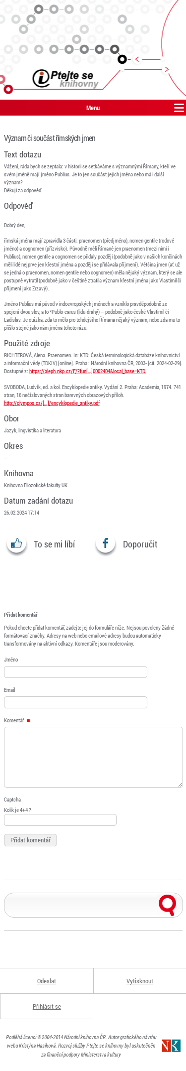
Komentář (17, 720)
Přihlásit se (47, 1006)
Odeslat (46, 981)
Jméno (11, 659)
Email (9, 689)
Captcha (12, 799)
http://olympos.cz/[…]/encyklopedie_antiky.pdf (52, 402)
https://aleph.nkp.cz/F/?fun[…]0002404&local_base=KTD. (87, 371)
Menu (93, 108)
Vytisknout (139, 981)
